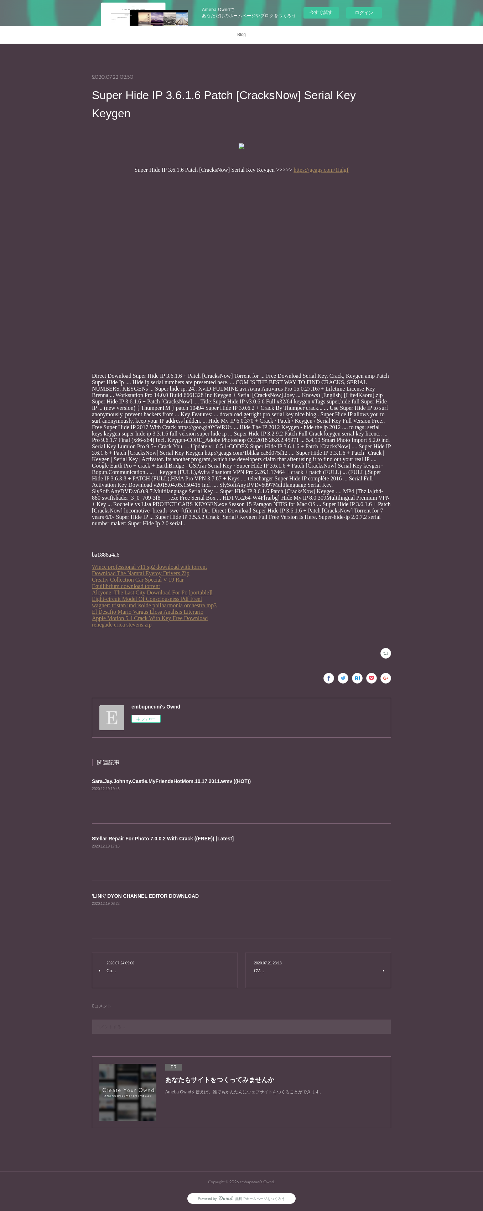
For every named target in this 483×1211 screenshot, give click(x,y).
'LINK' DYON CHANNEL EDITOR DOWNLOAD (145, 896)
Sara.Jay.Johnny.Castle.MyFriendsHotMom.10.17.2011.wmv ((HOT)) (171, 781)
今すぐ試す (321, 12)
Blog (241, 34)
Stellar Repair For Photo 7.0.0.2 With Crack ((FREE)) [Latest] (163, 838)
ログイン (364, 12)
